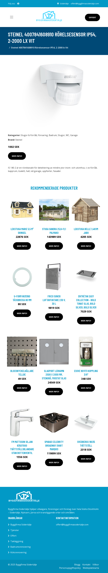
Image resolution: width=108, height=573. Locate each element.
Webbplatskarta (91, 567)
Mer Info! (17, 156)
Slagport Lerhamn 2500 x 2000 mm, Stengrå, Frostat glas (54, 374)
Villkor (96, 564)
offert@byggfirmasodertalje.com (85, 3)
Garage (74, 135)
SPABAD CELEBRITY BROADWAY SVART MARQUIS (54, 445)
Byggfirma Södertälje (20, 524)
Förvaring (43, 135)
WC (67, 135)
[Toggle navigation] (11, 17)
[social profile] (18, 3)
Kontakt (86, 564)
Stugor (61, 135)
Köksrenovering (18, 552)
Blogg (77, 564)
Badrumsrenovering (20, 546)
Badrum (53, 135)
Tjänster (14, 530)
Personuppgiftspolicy (70, 567)
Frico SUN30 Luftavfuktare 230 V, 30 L (54, 300)
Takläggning (16, 541)
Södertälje (64, 3)
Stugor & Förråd (29, 135)
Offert (92, 17)
